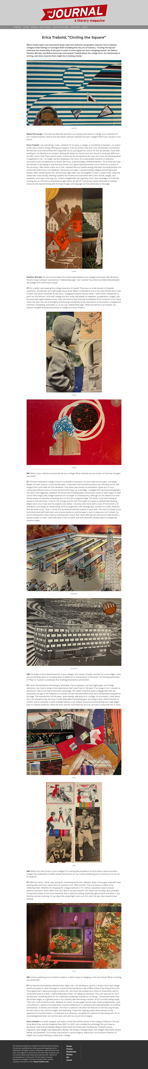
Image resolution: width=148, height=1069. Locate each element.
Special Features (60, 27)
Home (69, 1046)
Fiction (69, 1049)
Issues (26, 27)
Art (67, 1057)
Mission (34, 27)
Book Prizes (45, 27)
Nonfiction (71, 1051)
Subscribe (75, 27)
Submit (84, 27)
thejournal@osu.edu (41, 1062)
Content (18, 27)
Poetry (69, 1054)
